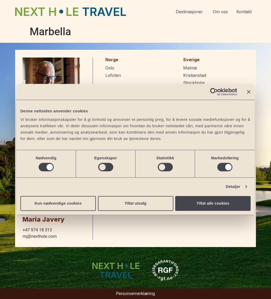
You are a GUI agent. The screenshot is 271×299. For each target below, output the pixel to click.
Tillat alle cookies (213, 203)
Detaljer (233, 186)
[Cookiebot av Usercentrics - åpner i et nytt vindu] (214, 92)
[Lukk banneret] (249, 92)
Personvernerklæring (135, 293)
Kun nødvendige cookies (58, 203)
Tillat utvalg (135, 203)
